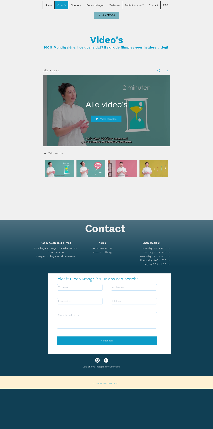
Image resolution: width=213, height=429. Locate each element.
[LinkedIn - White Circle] (106, 360)
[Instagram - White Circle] (97, 360)
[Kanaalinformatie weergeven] (166, 71)
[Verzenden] (107, 340)
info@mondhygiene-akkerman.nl (56, 256)
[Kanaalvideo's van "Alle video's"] (106, 171)
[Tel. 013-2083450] (106, 15)
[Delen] (158, 71)
